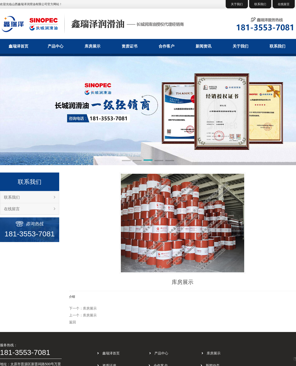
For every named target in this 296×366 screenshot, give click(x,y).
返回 (72, 322)
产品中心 (55, 46)
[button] (126, 161)
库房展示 (92, 46)
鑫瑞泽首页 (18, 46)
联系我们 (260, 4)
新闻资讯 (203, 46)
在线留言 (284, 4)
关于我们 (237, 4)
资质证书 (129, 46)
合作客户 (166, 46)
